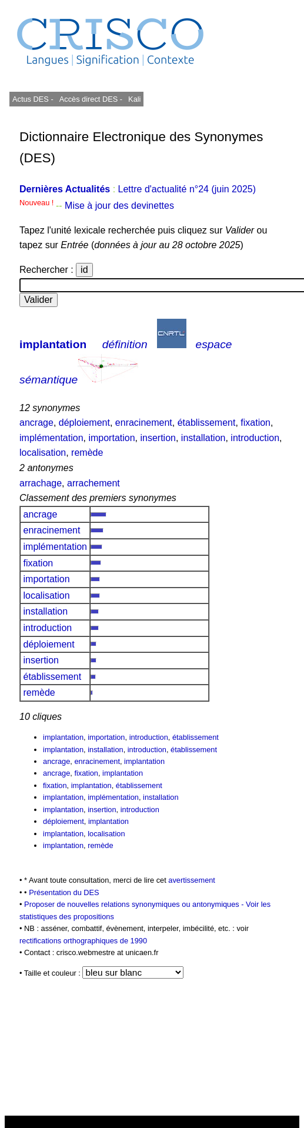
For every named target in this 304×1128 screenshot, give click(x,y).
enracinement (143, 423)
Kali (134, 99)
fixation (255, 423)
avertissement (191, 880)
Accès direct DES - (90, 99)
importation (111, 438)
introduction (254, 438)
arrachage (40, 483)
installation (203, 438)
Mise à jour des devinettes (119, 206)
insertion (157, 438)
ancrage (36, 423)
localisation (42, 453)
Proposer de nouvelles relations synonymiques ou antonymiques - (135, 904)
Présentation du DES (64, 892)
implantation (52, 344)
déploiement (84, 423)
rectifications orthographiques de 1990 (83, 940)
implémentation (51, 438)
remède (87, 453)
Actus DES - (33, 99)
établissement (207, 423)
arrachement (93, 483)
